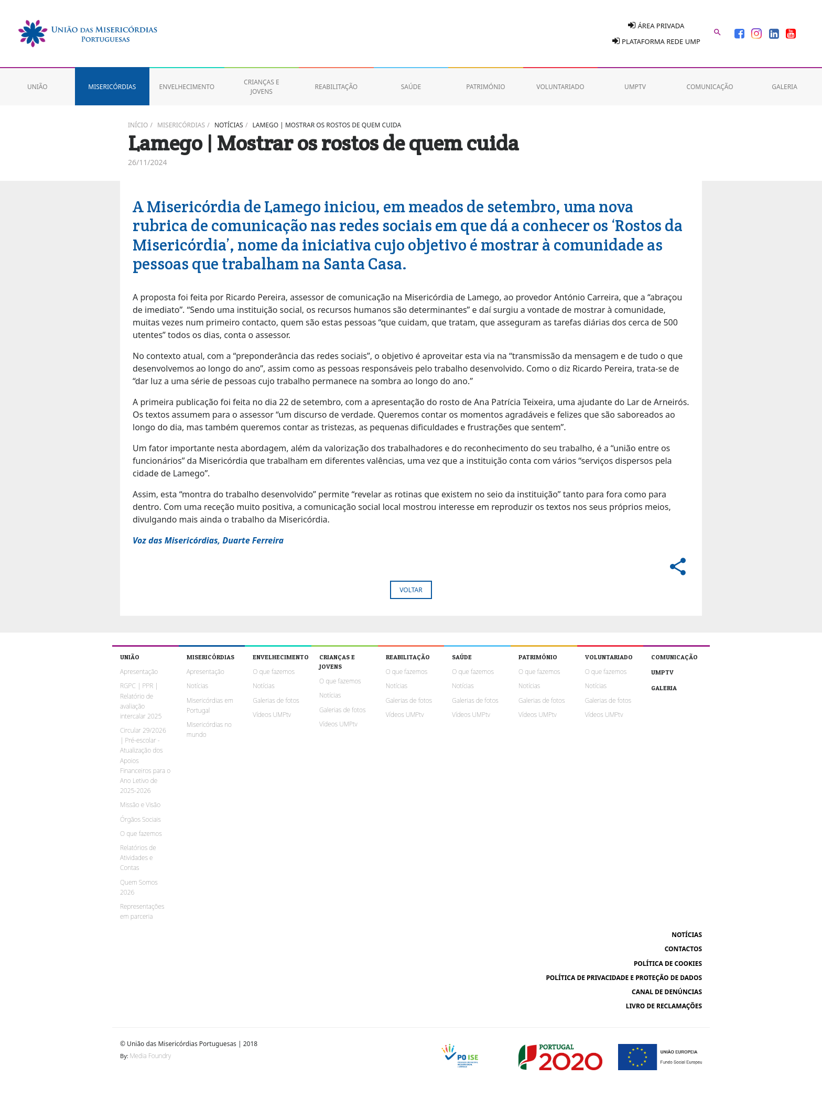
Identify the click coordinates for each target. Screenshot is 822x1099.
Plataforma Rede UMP (656, 41)
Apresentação (139, 671)
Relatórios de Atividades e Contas (138, 857)
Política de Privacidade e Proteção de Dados (624, 977)
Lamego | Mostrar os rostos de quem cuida (327, 125)
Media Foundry (150, 1055)
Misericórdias (181, 125)
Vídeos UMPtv (272, 714)
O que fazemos (141, 833)
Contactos (683, 948)
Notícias (228, 125)
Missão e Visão (140, 804)
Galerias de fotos (276, 700)
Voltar (410, 589)
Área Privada (656, 25)
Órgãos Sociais (140, 819)
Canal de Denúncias (667, 991)
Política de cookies (668, 963)
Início (138, 125)
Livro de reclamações (664, 1006)
